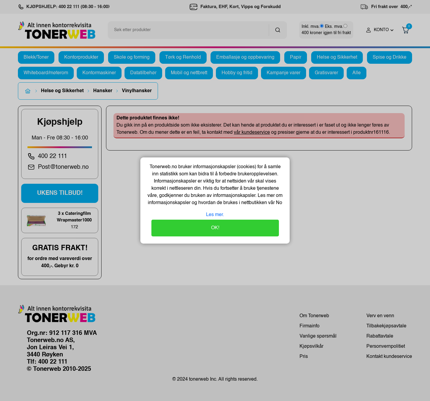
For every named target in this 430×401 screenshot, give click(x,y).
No (278, 202)
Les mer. (215, 214)
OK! (215, 228)
